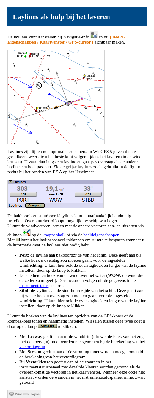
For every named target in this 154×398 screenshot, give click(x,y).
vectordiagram (32, 346)
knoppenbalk (54, 234)
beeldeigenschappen (102, 234)
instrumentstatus (33, 285)
